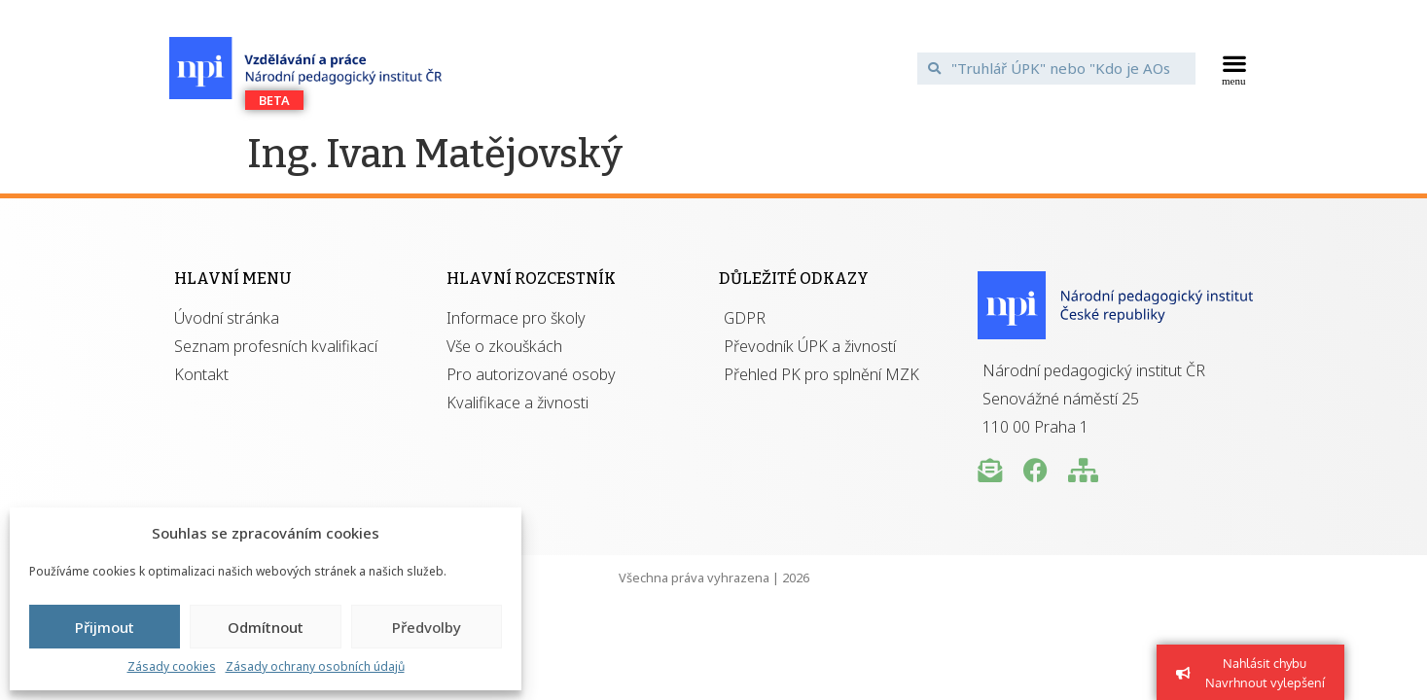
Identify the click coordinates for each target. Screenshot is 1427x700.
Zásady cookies (171, 666)
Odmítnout (265, 627)
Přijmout (104, 627)
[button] (1234, 68)
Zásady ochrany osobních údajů (315, 666)
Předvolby (426, 627)
